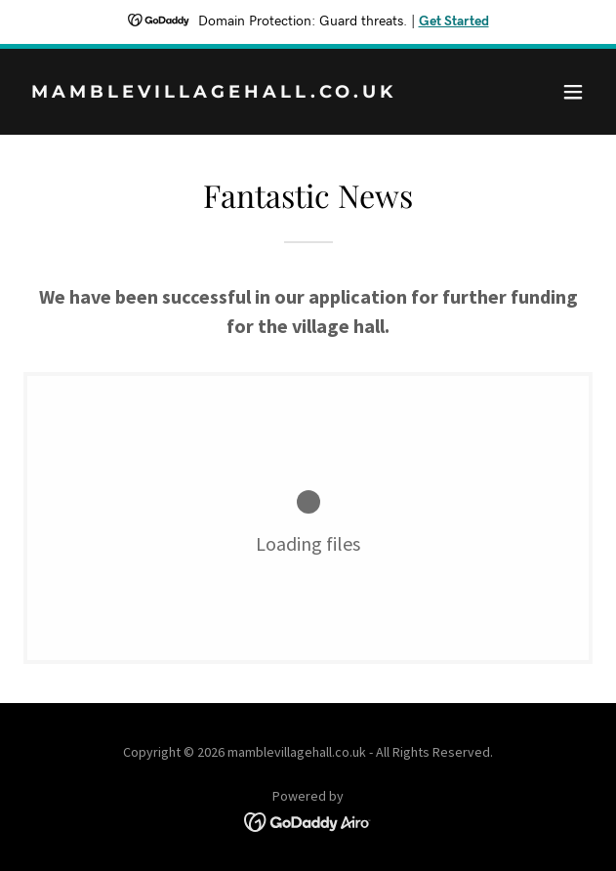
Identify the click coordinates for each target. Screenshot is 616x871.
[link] (222, 92)
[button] (573, 91)
